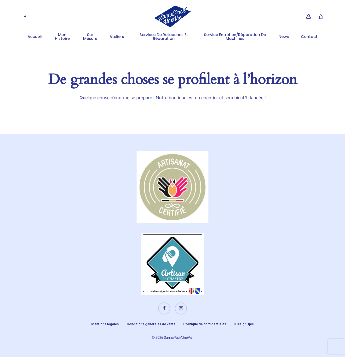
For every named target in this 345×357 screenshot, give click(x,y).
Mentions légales (105, 324)
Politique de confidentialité (204, 324)
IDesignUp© (244, 324)
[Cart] (320, 16)
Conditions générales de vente (151, 324)
